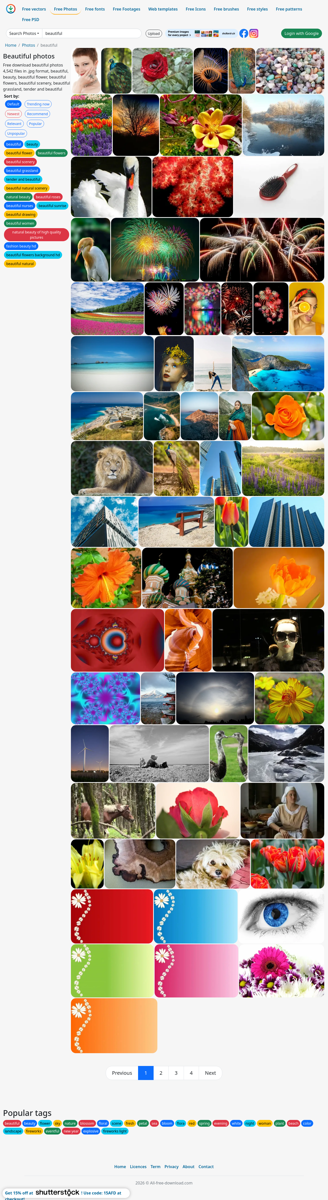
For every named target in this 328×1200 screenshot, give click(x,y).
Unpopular (16, 133)
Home (11, 45)
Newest (13, 113)
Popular (35, 123)
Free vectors (34, 9)
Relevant (14, 123)
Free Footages (126, 9)
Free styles (257, 9)
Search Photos (22, 33)
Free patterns (289, 9)
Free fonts (95, 9)
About (188, 1166)
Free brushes (226, 9)
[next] (210, 1073)
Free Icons (196, 9)
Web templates (163, 9)
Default (13, 104)
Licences (138, 1166)
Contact (206, 1166)
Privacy (172, 1166)
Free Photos (65, 9)
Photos (28, 45)
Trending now (38, 104)
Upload (154, 33)
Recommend (37, 113)
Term (156, 1166)
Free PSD (30, 19)
